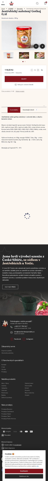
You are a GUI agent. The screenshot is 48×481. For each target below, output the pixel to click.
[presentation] (36, 46)
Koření (27, 388)
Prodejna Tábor (6, 416)
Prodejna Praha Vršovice (8, 419)
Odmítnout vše (24, 476)
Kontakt (3, 365)
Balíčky (3, 395)
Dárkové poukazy (6, 397)
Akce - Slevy (5, 383)
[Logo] (11, 3)
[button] (22, 61)
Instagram (27, 339)
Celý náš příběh (10, 287)
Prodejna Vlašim (6, 414)
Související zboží (30, 110)
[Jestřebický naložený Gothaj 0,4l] (24, 35)
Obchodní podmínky (7, 353)
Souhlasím (24, 471)
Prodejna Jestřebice (7, 411)
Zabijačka (4, 388)
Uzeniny (3, 386)
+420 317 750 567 (20, 326)
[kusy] (35, 70)
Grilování (4, 390)
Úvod (3, 9)
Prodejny (4, 372)
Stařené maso (29, 383)
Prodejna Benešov (6, 409)
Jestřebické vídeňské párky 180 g (34, 211)
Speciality (20, 9)
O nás (3, 367)
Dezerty (27, 390)
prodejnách (18, 445)
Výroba (3, 369)
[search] (37, 4)
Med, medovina (29, 393)
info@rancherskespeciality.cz (24, 332)
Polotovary (4, 393)
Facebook (15, 339)
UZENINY (10, 9)
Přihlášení (41, 3)
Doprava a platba (6, 350)
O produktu (14, 110)
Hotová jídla (28, 386)
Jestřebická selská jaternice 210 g (10, 211)
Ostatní (27, 395)
